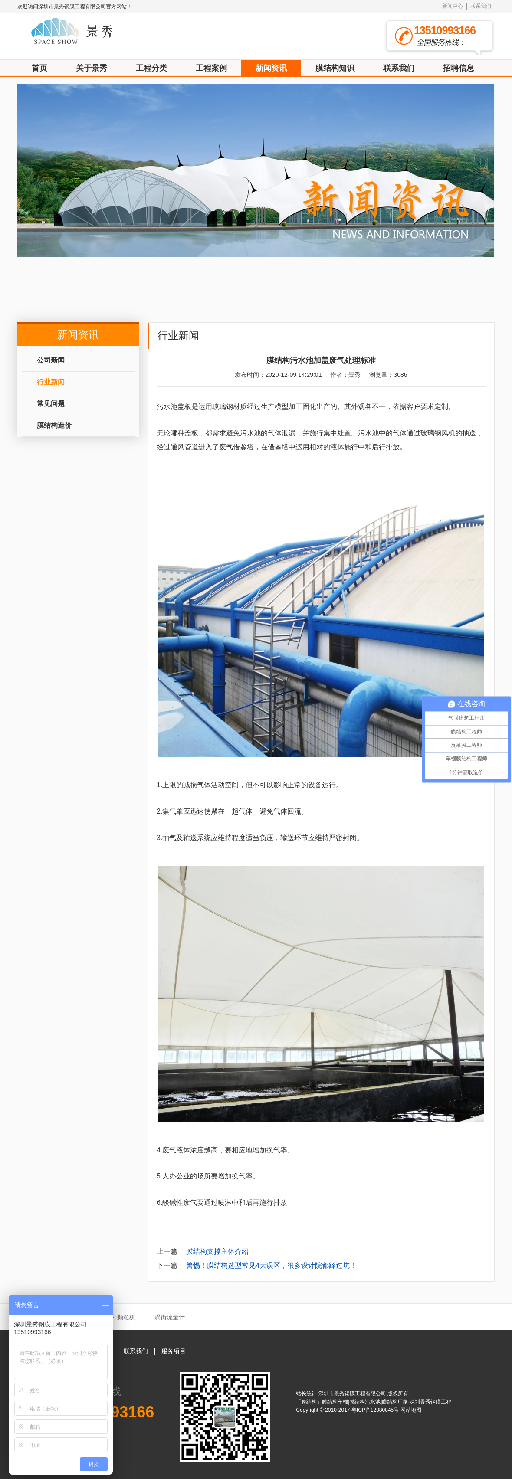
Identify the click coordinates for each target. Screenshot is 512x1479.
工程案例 (211, 68)
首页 (39, 68)
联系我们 (480, 6)
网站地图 (410, 1410)
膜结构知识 (334, 68)
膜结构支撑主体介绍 (217, 1251)
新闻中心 (452, 6)
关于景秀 (91, 68)
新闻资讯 (271, 68)
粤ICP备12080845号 (375, 1410)
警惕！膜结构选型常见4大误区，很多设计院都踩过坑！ (271, 1265)
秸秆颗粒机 (120, 1317)
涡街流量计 (169, 1317)
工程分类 (151, 68)
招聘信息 (458, 68)
